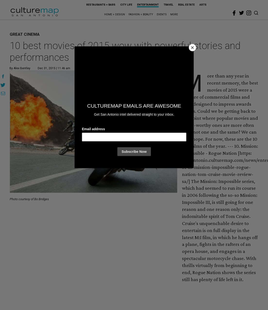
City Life (126, 4)
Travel (168, 4)
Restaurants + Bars (100, 4)
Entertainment (148, 4)
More (174, 14)
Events (162, 14)
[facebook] (234, 13)
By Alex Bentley (19, 68)
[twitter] (241, 13)
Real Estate (186, 4)
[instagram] (248, 13)
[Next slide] (171, 132)
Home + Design (114, 14)
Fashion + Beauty (141, 14)
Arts (203, 4)
